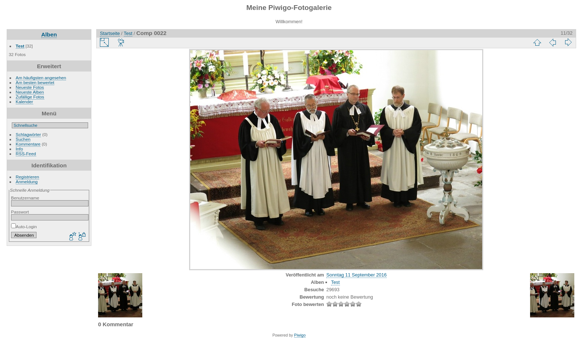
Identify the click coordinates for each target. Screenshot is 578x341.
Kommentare (28, 144)
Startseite (110, 33)
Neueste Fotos (30, 87)
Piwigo (300, 335)
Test (20, 46)
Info (19, 148)
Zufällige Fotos (30, 96)
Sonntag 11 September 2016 (356, 275)
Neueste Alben (30, 92)
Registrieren (27, 176)
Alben (49, 34)
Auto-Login (24, 226)
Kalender (24, 101)
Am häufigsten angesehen (41, 77)
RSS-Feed (26, 153)
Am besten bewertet (35, 82)
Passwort (20, 211)
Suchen (23, 139)
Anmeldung (27, 181)
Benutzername (25, 197)
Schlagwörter (28, 134)
